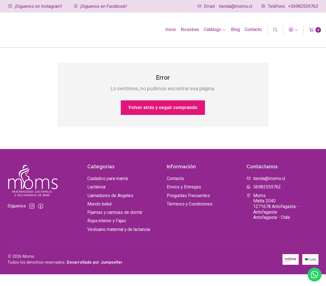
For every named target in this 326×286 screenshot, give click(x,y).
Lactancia (96, 199)
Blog (235, 29)
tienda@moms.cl (224, 6)
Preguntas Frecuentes (188, 207)
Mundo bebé (99, 215)
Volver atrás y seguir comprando (162, 119)
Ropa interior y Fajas (106, 232)
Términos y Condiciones (189, 215)
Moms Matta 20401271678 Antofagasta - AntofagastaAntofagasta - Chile (272, 218)
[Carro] (315, 30)
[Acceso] (293, 29)
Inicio (170, 29)
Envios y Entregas (184, 199)
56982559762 (264, 199)
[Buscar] (275, 29)
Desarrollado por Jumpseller (94, 274)
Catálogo (215, 29)
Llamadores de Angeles (110, 207)
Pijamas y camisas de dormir (115, 224)
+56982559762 (289, 6)
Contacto (253, 29)
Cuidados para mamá (107, 190)
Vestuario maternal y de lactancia (118, 241)
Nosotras (190, 29)
